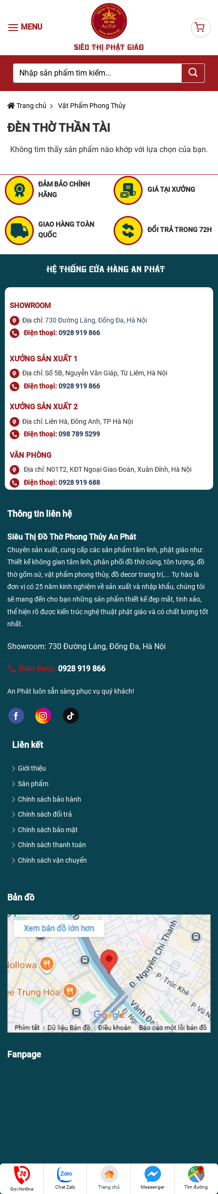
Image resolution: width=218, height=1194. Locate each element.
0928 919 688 (79, 482)
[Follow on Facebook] (16, 716)
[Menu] (26, 27)
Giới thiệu (32, 768)
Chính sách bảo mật (48, 830)
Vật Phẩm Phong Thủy (91, 105)
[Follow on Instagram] (43, 716)
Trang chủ (26, 105)
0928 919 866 (79, 386)
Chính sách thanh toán (52, 845)
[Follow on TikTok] (71, 716)
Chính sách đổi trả (45, 814)
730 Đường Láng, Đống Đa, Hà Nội (96, 320)
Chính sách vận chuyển (52, 860)
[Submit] (193, 73)
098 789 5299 (79, 434)
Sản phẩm (33, 784)
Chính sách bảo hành (49, 799)
